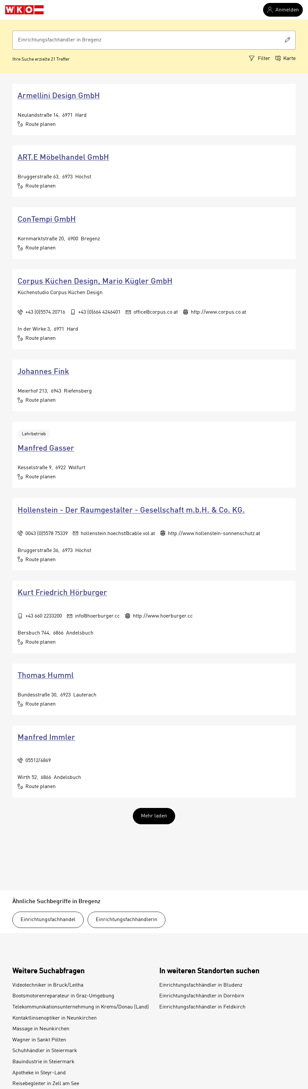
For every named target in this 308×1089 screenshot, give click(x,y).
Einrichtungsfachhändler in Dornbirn (201, 996)
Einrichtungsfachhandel (48, 919)
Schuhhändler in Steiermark (44, 1050)
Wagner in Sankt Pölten (39, 1040)
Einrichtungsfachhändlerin (126, 919)
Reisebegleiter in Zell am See (45, 1083)
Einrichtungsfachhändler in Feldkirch (202, 1007)
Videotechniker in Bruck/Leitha (47, 985)
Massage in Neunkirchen (40, 1029)
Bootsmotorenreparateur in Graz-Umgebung (63, 996)
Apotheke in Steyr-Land (39, 1073)
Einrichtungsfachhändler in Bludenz (200, 985)
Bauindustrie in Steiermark (43, 1062)
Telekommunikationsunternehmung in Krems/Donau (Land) (80, 1007)
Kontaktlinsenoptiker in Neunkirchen (54, 1018)
